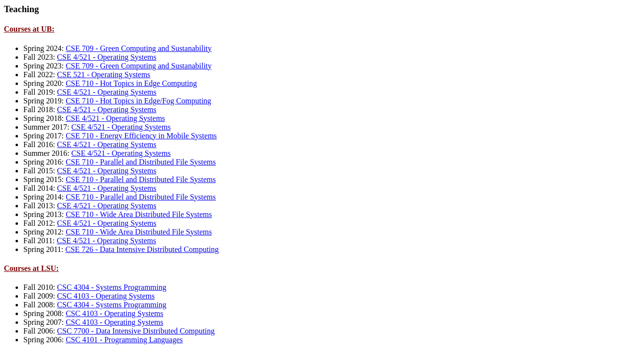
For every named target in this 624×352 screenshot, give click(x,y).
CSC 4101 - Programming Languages (124, 339)
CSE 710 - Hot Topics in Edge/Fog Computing (138, 101)
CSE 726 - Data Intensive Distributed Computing (142, 249)
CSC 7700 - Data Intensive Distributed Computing (135, 331)
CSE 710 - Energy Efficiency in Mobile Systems (141, 136)
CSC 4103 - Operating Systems (106, 296)
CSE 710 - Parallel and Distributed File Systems (141, 162)
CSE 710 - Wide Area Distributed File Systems (139, 214)
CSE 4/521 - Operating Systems (106, 57)
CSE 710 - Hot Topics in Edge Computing (131, 83)
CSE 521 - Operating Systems (103, 74)
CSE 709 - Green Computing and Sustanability (138, 48)
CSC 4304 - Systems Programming (111, 287)
